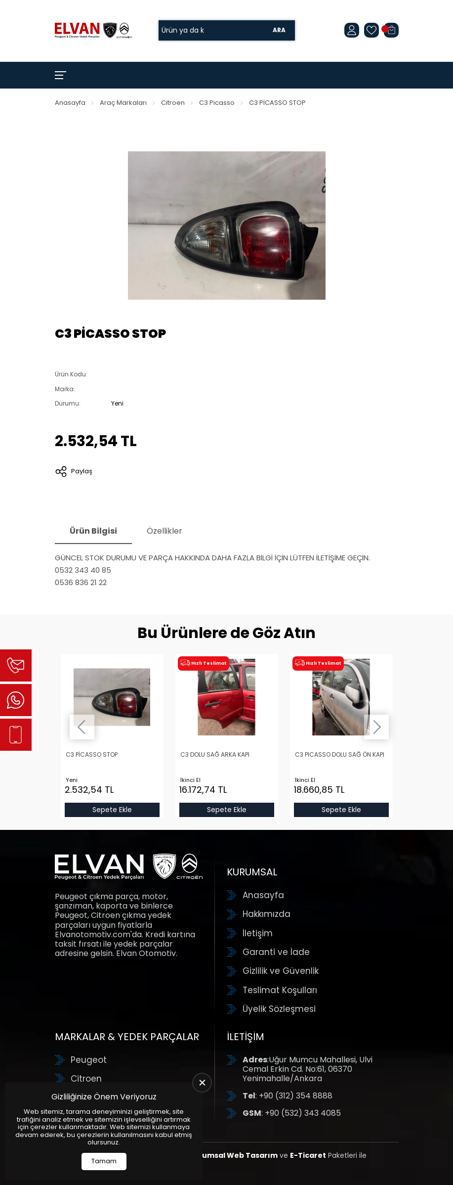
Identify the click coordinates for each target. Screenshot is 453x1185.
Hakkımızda (266, 914)
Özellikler (164, 531)
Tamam (104, 1161)
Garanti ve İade (276, 952)
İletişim (258, 933)
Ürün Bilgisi (93, 531)
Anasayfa (70, 102)
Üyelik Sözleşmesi (279, 1009)
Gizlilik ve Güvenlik (281, 971)
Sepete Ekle (112, 810)
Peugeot (89, 1060)
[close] (202, 1083)
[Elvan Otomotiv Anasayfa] (93, 30)
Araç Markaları (123, 102)
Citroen (173, 102)
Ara (279, 30)
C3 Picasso (217, 102)
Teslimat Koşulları (280, 990)
